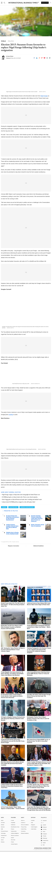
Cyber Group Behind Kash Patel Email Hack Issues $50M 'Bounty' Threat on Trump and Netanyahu (38, 698)
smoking (11, 433)
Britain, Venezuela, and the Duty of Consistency (37, 549)
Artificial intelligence (15, 857)
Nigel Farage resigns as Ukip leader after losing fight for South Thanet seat (21, 519)
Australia (32, 844)
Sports (2, 864)
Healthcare (13, 849)
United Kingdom (34, 851)
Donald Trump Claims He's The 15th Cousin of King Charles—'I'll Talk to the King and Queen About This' (13, 629)
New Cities (13, 864)
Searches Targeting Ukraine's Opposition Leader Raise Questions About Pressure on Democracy (36, 542)
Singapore (33, 849)
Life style (2, 862)
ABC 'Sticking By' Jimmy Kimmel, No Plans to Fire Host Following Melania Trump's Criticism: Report (13, 674)
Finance (12, 853)
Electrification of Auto (15, 851)
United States (33, 853)
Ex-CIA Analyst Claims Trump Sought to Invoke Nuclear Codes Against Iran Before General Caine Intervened (12, 720)
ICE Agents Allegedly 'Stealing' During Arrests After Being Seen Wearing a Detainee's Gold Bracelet (13, 743)
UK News (3, 846)
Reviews (2, 866)
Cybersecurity (13, 855)
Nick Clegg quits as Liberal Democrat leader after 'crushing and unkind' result (22, 524)
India (32, 846)
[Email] (47, 58)
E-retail (12, 844)
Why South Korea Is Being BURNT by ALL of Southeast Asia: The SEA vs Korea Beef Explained (38, 765)
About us (22, 844)
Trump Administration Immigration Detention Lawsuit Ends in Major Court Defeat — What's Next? (38, 651)
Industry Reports (14, 868)
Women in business (15, 859)
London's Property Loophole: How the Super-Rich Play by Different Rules (12, 551)
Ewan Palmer (10, 56)
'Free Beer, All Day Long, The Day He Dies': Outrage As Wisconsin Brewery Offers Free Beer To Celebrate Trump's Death (38, 810)
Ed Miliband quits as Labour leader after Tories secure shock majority (20, 521)
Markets (2, 849)
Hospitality (13, 846)
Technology (3, 857)
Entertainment (3, 859)
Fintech (12, 866)
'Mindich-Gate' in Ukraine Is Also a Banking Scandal (12, 557)
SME (2, 853)
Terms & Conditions (25, 849)
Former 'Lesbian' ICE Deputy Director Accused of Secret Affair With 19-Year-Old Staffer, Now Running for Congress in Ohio (39, 788)
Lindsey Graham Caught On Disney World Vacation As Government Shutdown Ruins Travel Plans (12, 810)
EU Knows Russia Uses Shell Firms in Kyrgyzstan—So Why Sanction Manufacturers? (12, 542)
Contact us (23, 846)
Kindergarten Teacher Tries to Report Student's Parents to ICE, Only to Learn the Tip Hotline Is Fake (38, 743)
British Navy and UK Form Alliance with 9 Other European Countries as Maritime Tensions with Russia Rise (11, 651)
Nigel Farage (44, 103)
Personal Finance (4, 855)
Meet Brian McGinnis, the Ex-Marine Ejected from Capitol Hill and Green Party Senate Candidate (12, 788)
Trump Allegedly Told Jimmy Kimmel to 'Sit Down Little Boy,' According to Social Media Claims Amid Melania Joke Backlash (12, 698)
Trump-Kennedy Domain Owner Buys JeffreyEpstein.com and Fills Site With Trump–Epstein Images (13, 765)
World (2, 844)
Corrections (23, 855)
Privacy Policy (23, 851)
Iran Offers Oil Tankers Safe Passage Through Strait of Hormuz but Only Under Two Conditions (39, 720)
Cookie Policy (23, 853)
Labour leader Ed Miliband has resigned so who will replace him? (18, 526)
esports (12, 862)
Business (3, 851)
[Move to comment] (50, 58)
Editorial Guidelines (38, 570)
